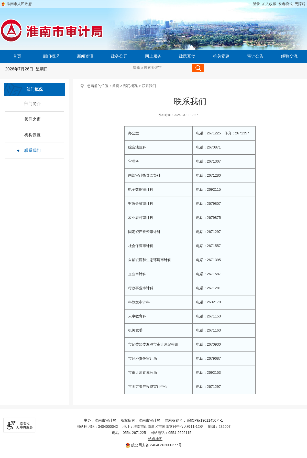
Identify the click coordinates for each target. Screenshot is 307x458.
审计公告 (255, 56)
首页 (17, 56)
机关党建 (221, 56)
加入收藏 (269, 4)
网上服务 (153, 56)
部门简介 (32, 103)
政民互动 (187, 56)
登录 (256, 4)
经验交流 (289, 56)
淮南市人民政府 (19, 4)
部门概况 (51, 56)
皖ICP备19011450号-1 (205, 420)
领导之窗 (32, 119)
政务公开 (119, 56)
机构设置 (32, 135)
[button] (284, 4)
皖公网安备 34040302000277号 (153, 445)
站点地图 (155, 439)
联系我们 (32, 150)
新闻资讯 (85, 56)
